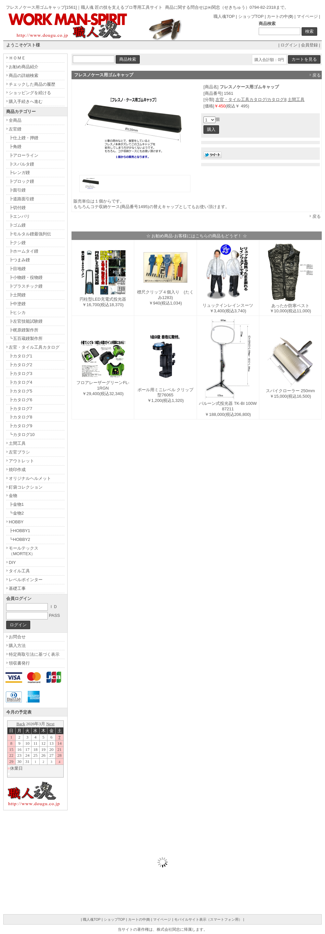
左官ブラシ (19, 452)
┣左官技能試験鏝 (26, 321)
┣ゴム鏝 (17, 225)
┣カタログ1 (20, 356)
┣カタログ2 (20, 364)
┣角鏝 (15, 146)
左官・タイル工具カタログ (34, 347)
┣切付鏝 (17, 207)
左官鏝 (15, 129)
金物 (13, 495)
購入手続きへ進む (26, 101)
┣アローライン (23, 155)
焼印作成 (17, 469)
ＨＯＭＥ (17, 58)
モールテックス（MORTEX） (23, 551)
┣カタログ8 (20, 417)
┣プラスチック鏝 (26, 286)
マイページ (307, 16)
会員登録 (309, 45)
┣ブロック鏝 (21, 181)
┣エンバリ (19, 216)
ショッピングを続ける (30, 92)
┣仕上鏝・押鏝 (23, 137)
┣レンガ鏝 (19, 172)
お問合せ (17, 636)
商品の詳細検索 (23, 75)
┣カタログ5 (20, 391)
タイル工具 (19, 570)
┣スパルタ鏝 (21, 164)
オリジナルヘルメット (30, 478)
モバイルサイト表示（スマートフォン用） (208, 919)
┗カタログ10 (21, 434)
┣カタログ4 (20, 382)
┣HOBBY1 (19, 530)
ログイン (288, 45)
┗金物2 (16, 513)
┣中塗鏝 (17, 303)
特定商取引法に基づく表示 (34, 654)
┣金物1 (16, 504)
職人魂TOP (224, 16)
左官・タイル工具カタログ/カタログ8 (251, 99)
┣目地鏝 (17, 268)
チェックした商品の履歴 (32, 84)
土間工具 (296, 99)
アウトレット (21, 460)
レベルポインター (26, 579)
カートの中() (280, 16)
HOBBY (16, 521)
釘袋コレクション (26, 487)
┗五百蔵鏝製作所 (26, 338)
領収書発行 (19, 663)
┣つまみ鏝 (19, 259)
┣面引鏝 (17, 190)
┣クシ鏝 (17, 242)
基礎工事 (17, 588)
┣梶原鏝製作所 (23, 330)
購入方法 (17, 645)
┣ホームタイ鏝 (23, 251)
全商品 (15, 120)
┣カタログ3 (20, 373)
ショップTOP (251, 16)
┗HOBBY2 (19, 539)
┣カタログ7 (20, 408)
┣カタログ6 (20, 399)
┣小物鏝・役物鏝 (26, 277)
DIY (12, 562)
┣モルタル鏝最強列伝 (30, 233)
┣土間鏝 (17, 295)
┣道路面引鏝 (21, 198)
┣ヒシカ (17, 312)
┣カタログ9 (20, 425)
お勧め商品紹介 (23, 66)
